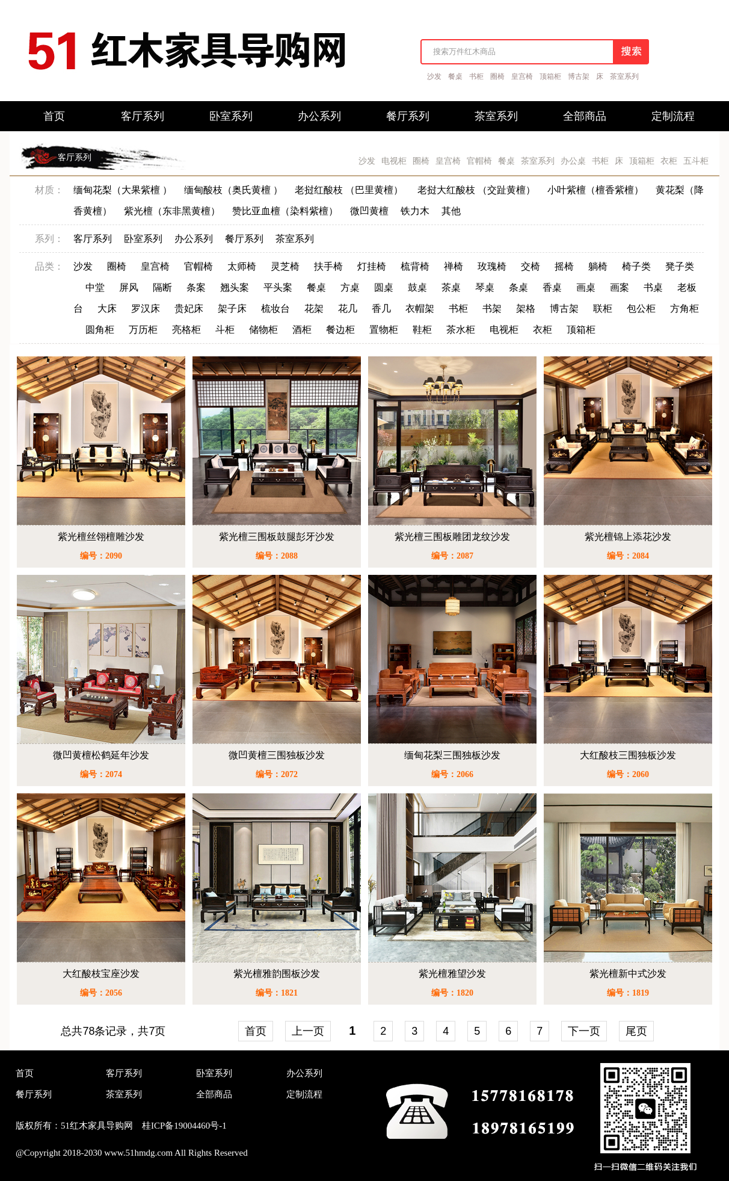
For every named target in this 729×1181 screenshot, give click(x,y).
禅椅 (453, 266)
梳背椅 (415, 266)
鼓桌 (417, 287)
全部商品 (214, 1094)
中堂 (95, 287)
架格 (525, 308)
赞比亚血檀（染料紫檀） (285, 211)
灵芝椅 (285, 266)
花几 (347, 308)
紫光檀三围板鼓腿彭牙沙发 (276, 537)
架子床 (232, 308)
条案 (196, 287)
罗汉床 (145, 308)
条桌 (518, 287)
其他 (451, 211)
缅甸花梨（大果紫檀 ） (122, 190)
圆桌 (383, 287)
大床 (107, 308)
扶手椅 (328, 266)
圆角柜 (99, 329)
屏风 (128, 287)
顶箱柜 (550, 76)
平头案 (277, 287)
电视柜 (394, 161)
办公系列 (193, 239)
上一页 (308, 1031)
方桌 (350, 287)
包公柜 (641, 308)
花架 (314, 308)
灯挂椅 (371, 266)
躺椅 (598, 266)
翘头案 (234, 287)
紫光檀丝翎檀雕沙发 (101, 537)
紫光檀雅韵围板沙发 (276, 974)
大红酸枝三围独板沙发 (628, 755)
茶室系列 (624, 76)
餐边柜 (340, 329)
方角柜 (684, 308)
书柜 (476, 76)
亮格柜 (186, 329)
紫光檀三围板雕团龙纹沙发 (452, 537)
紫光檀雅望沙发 (452, 974)
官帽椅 (479, 161)
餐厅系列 (244, 239)
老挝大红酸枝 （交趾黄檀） (476, 190)
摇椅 (564, 266)
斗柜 (225, 329)
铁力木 (415, 211)
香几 (381, 308)
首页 (255, 1031)
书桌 (653, 287)
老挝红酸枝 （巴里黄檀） (350, 190)
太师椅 (241, 266)
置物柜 (383, 329)
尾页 (636, 1031)
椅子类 (636, 266)
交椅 (530, 266)
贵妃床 (188, 308)
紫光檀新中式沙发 (627, 974)
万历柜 (143, 329)
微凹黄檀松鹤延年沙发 (101, 755)
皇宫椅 (522, 76)
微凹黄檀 (369, 211)
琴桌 (484, 287)
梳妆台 (275, 308)
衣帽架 (419, 308)
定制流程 (304, 1094)
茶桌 (451, 287)
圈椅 (497, 76)
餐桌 (455, 76)
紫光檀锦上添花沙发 (628, 537)
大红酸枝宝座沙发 (101, 974)
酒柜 (302, 329)
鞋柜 (422, 329)
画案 (619, 287)
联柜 (602, 308)
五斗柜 (696, 161)
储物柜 (263, 329)
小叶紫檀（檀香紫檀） (595, 190)
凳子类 (679, 266)
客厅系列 (74, 157)
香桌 (552, 287)
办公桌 (573, 161)
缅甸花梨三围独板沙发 (452, 755)
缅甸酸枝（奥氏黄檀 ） (233, 190)
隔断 (162, 287)
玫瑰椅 (492, 266)
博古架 (578, 76)
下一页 (584, 1031)
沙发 (434, 76)
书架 (492, 308)
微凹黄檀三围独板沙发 (277, 755)
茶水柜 (460, 329)
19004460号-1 (200, 1125)
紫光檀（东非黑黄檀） (172, 211)
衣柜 (668, 161)
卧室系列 (143, 239)
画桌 (585, 287)
